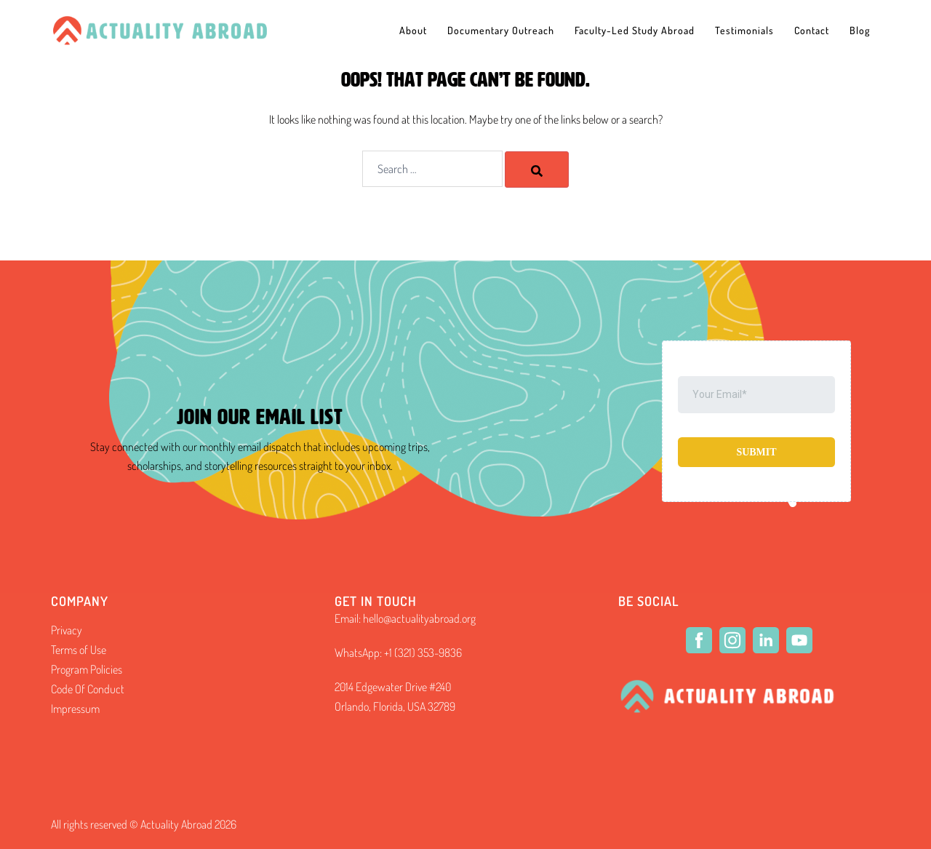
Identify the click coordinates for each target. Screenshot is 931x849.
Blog (860, 30)
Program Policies (86, 669)
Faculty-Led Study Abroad (635, 30)
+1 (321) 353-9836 (423, 652)
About (413, 30)
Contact (811, 30)
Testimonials (744, 30)
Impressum (75, 708)
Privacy (66, 630)
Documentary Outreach (500, 30)
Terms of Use (78, 649)
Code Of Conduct (87, 689)
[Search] (537, 169)
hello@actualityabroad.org (419, 618)
